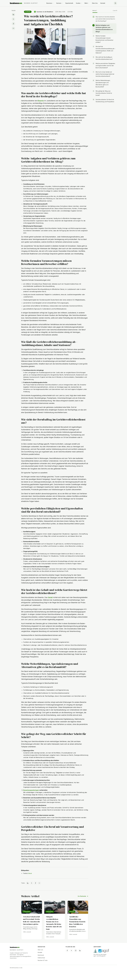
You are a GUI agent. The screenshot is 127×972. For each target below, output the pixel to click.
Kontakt (102, 3)
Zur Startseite (83, 896)
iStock (30, 873)
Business (50, 3)
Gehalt (50, 597)
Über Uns (95, 3)
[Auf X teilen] (13, 19)
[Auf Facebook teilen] (13, 23)
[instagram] (75, 950)
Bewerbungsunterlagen (31, 790)
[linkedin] (79, 950)
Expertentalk (69, 3)
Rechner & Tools (42, 960)
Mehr (87, 3)
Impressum (41, 955)
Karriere (59, 3)
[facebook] (67, 950)
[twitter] (71, 950)
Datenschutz (41, 957)
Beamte (41, 101)
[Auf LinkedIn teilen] (13, 14)
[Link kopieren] (13, 28)
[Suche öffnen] (115, 3)
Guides (79, 3)
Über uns (40, 950)
